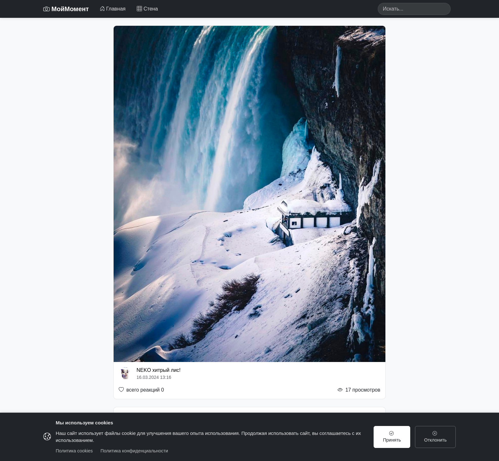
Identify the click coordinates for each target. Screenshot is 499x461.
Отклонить (435, 437)
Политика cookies (74, 450)
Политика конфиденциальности (134, 450)
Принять (392, 437)
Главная (112, 8)
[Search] (414, 9)
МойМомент (66, 8)
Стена (147, 8)
